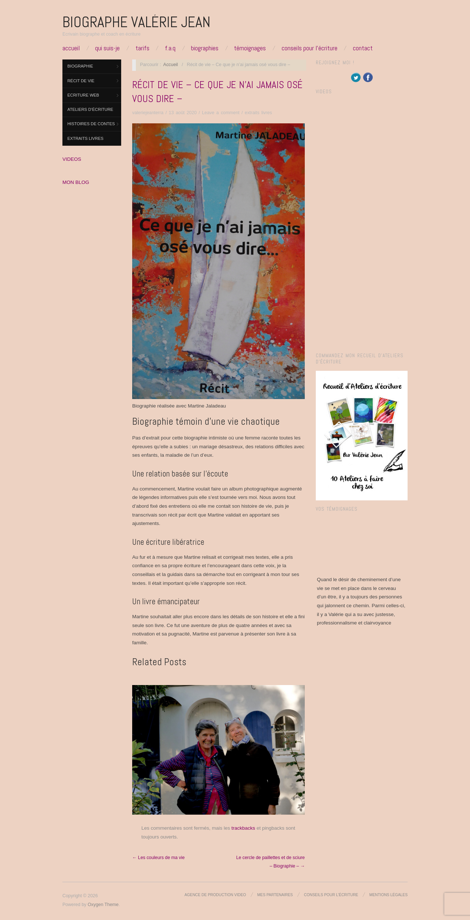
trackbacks (243, 828)
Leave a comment (220, 112)
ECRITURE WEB (83, 95)
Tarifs (142, 48)
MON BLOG (75, 182)
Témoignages (250, 48)
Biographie (80, 66)
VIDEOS (71, 159)
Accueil (71, 48)
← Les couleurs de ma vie (158, 857)
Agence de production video (215, 895)
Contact (363, 48)
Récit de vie (81, 81)
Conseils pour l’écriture (309, 48)
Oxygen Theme (103, 904)
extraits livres (86, 138)
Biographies (204, 48)
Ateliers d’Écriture (90, 109)
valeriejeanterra (147, 112)
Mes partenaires (275, 895)
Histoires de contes (91, 124)
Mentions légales (388, 895)
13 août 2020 (183, 112)
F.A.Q (170, 48)
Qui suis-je (107, 48)
